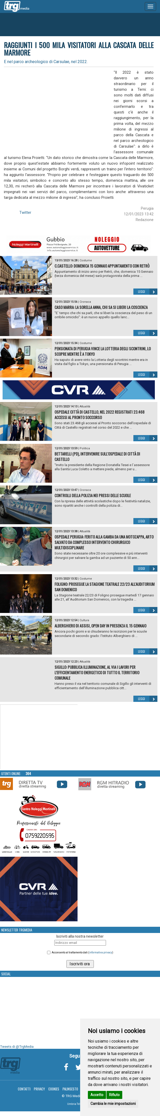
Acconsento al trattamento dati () (82, 952)
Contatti (24, 1088)
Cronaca (85, 301)
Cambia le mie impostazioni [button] (113, 1104)
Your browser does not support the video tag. (39, 737)
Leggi (147, 292)
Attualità (85, 406)
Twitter (25, 212)
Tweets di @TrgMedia (17, 1047)
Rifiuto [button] (114, 1095)
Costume (86, 260)
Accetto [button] (96, 1095)
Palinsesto (70, 1088)
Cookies (53, 1088)
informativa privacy (100, 952)
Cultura (84, 620)
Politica (85, 448)
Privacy (39, 1088)
